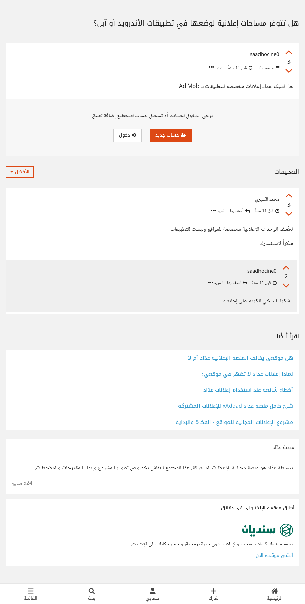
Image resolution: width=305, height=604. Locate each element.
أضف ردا (240, 211)
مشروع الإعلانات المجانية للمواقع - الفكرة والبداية (234, 424)
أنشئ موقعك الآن (274, 557)
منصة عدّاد (267, 68)
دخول (127, 135)
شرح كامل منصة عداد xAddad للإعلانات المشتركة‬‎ (235, 408)
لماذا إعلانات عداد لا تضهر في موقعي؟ (247, 376)
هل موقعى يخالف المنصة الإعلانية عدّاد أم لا (240, 360)
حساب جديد (170, 135)
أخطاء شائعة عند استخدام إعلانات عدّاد (248, 392)
